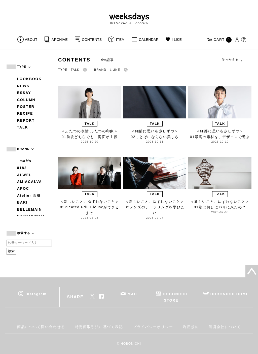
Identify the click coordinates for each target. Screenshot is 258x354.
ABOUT (31, 40)
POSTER (25, 107)
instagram (36, 294)
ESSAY (24, 93)
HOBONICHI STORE (175, 297)
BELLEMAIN (29, 209)
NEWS (23, 86)
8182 (22, 168)
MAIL (133, 294)
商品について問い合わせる (41, 327)
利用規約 (191, 327)
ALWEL (24, 175)
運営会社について (225, 327)
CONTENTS (92, 40)
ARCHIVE (60, 40)
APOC (23, 188)
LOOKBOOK (29, 79)
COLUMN (26, 100)
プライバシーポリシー (153, 327)
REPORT (26, 120)
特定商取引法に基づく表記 (99, 327)
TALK (22, 127)
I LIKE (177, 40)
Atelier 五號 (29, 196)
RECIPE (25, 113)
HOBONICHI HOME (229, 294)
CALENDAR (149, 40)
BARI (22, 202)
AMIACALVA (29, 182)
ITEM (120, 40)
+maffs (24, 161)
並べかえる (232, 60)
